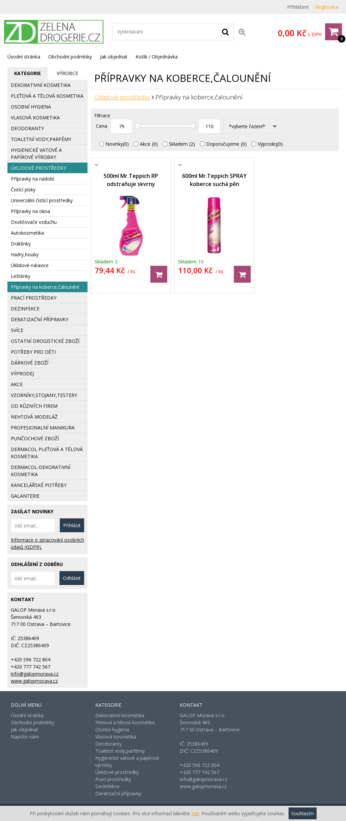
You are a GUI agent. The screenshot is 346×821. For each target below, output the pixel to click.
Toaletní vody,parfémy (41, 139)
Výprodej (267, 144)
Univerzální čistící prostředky (42, 200)
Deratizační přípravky (39, 319)
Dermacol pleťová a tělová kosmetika (47, 453)
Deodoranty (27, 128)
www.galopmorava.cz (34, 681)
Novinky (114, 144)
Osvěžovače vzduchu (34, 222)
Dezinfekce (25, 308)
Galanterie (25, 496)
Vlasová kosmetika (35, 117)
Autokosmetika (27, 233)
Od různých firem (34, 406)
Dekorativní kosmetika (41, 85)
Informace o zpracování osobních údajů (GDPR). (47, 543)
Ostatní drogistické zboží (45, 341)
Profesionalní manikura (43, 427)
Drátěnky (21, 243)
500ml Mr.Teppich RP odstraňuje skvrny (131, 180)
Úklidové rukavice (30, 265)
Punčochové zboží (35, 438)
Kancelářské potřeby (39, 485)
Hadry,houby (25, 254)
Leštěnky (20, 276)
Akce (145, 144)
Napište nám (25, 736)
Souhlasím (302, 813)
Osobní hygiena (31, 106)
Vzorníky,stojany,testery (44, 395)
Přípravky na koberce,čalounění (45, 287)
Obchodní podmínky (70, 56)
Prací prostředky (33, 298)
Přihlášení (297, 7)
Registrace (327, 7)
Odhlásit (72, 578)
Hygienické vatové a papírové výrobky (36, 153)
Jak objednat (113, 56)
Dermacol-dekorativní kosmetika (40, 470)
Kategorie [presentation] (27, 73)
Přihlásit (72, 525)
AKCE (17, 384)
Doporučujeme (222, 144)
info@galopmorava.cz (34, 674)
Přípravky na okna (30, 211)
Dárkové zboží (29, 362)
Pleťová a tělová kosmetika (47, 96)
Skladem (178, 144)
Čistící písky (23, 189)
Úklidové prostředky (122, 97)
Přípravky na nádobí (32, 178)
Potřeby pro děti (33, 352)
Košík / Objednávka (156, 56)
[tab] (27, 73)
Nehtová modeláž (34, 417)
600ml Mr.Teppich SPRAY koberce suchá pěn (214, 180)
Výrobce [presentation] (67, 73)
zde (195, 813)
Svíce (17, 330)
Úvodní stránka (23, 56)
